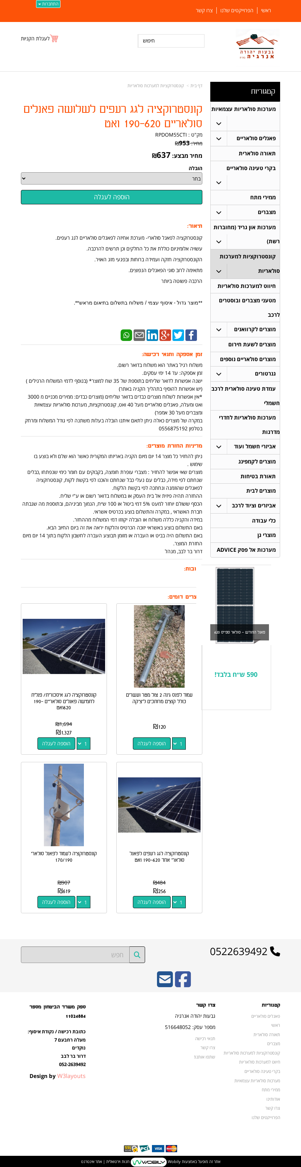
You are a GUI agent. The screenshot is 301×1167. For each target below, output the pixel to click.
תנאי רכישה (205, 1037)
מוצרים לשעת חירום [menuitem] (252, 346)
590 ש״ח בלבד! (236, 678)
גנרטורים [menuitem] (265, 376)
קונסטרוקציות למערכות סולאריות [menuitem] (252, 1051)
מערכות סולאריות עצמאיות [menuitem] (243, 109)
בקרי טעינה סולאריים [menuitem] (251, 168)
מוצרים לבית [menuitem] (261, 494)
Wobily (174, 1160)
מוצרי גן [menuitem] (266, 538)
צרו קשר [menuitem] (204, 10)
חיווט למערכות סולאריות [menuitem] (246, 287)
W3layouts (71, 1074)
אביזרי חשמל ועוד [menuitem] (255, 449)
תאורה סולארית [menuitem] (257, 153)
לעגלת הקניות (35, 38)
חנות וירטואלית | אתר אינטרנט (105, 1160)
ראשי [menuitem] (266, 10)
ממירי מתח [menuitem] (263, 198)
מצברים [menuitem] (267, 213)
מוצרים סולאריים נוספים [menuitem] (248, 361)
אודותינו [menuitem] (273, 1097)
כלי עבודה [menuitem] (264, 524)
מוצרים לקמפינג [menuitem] (257, 464)
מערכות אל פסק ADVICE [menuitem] (246, 553)
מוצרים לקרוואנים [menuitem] (255, 331)
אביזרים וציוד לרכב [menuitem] (254, 508)
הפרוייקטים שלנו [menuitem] (236, 10)
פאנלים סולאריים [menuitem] (256, 138)
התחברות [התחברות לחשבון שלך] (48, 4)
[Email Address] (165, 982)
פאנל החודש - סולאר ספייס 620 (239, 636)
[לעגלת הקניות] (40, 38)
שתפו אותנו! (204, 1055)
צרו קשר (208, 1046)
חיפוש (149, 40)
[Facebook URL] (183, 982)
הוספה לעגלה (152, 742)
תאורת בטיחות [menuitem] (258, 479)
